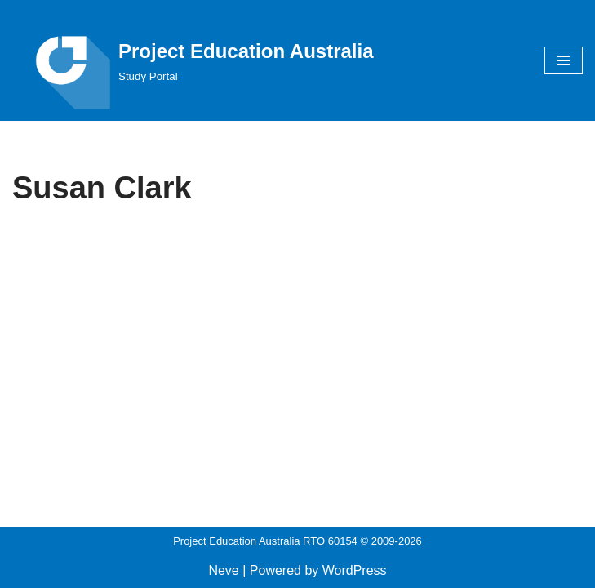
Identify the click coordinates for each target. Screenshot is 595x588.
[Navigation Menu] (563, 60)
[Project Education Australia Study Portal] (193, 60)
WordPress (354, 570)
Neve (223, 570)
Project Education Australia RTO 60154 (265, 541)
